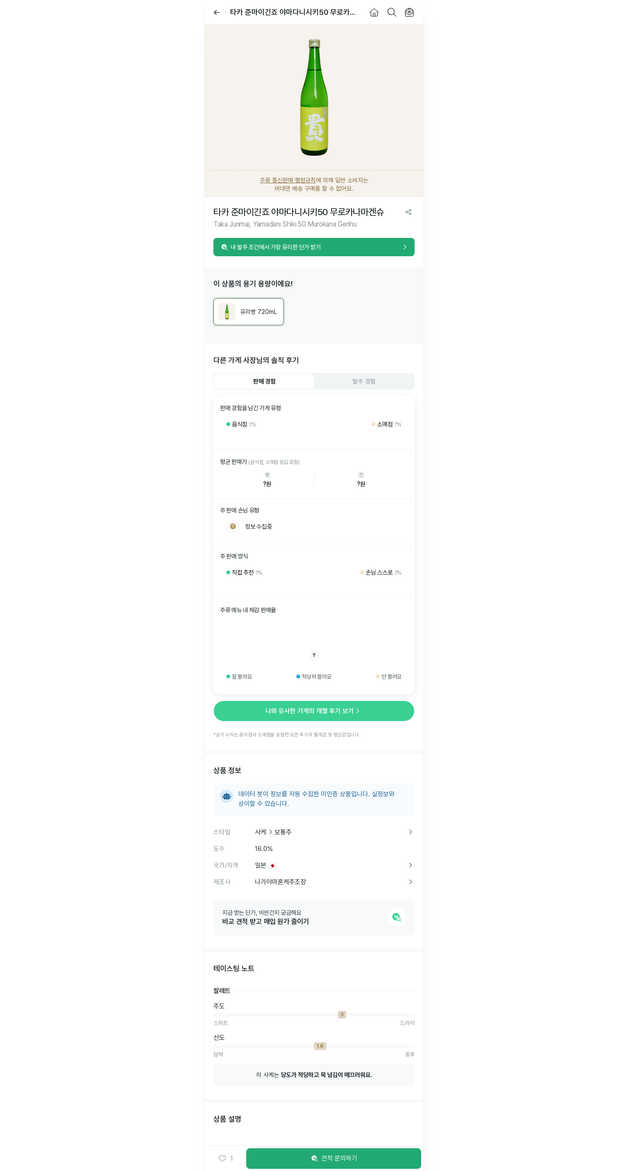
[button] (225, 1158)
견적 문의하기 (333, 1158)
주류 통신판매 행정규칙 (288, 180)
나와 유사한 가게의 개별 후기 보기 (314, 711)
